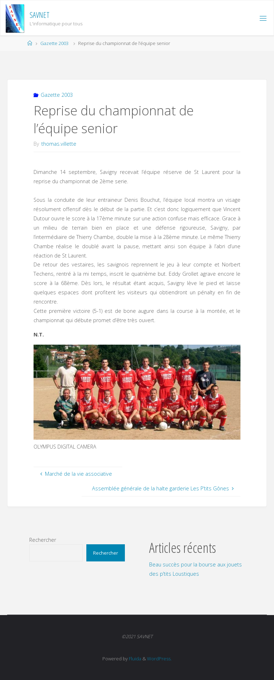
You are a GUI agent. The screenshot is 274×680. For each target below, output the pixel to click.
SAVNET (40, 15)
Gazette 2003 (54, 43)
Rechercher (42, 539)
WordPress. (159, 658)
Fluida (134, 658)
